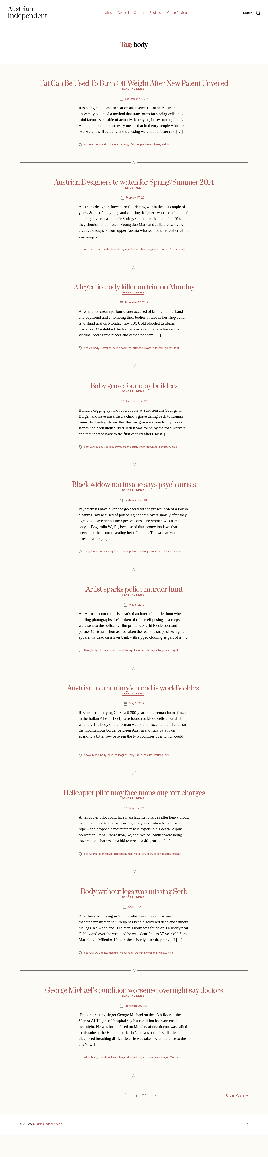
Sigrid (183, 666)
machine (115, 975)
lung (150, 1081)
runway (170, 251)
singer (173, 1081)
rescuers (90, 876)
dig (101, 456)
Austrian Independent (49, 1146)
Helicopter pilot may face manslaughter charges (134, 809)
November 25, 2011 (136, 1030)
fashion (150, 251)
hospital (127, 1081)
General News (134, 90)
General (123, 13)
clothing (105, 666)
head (123, 666)
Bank (87, 666)
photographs (160, 666)
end (121, 561)
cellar (119, 356)
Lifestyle (134, 190)
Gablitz (104, 975)
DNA (94, 975)
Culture (139, 13)
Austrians (90, 251)
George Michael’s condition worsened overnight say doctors (134, 1013)
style (87, 256)
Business (155, 13)
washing (145, 975)
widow (168, 975)
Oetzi (143, 771)
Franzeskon (108, 871)
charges (113, 561)
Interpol (133, 666)
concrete (130, 356)
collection (112, 251)
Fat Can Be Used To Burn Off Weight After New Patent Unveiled (134, 83)
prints (160, 251)
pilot (157, 871)
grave (120, 456)
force (95, 871)
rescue (175, 871)
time (182, 456)
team (153, 146)
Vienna (182, 1081)
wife (177, 975)
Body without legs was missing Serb (134, 913)
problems (161, 1081)
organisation (133, 456)
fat (136, 146)
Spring (181, 251)
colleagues (124, 771)
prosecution (160, 561)
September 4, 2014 (137, 100)
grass (115, 666)
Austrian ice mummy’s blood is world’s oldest (134, 703)
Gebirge (109, 456)
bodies (88, 356)
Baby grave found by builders (134, 393)
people (143, 146)
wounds (164, 771)
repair (134, 975)
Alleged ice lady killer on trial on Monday (134, 293)
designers (126, 251)
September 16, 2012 (136, 510)
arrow (88, 771)
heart (116, 1081)
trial (186, 356)
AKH (87, 1081)
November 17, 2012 (136, 310)
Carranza (107, 356)
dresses (139, 251)
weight (172, 146)
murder (167, 356)
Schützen (171, 456)
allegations (91, 561)
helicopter (124, 871)
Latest (108, 13)
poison (137, 561)
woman (89, 566)
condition (105, 1081)
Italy (136, 771)
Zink (174, 771)
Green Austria (177, 13)
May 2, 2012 (136, 720)
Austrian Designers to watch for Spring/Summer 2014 (134, 183)
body (98, 146)
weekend (157, 975)
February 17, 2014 (136, 200)
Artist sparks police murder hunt (134, 603)
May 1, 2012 (136, 826)
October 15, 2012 (136, 410)
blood (97, 771)
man (128, 561)
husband (143, 356)
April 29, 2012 (136, 930)
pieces (177, 356)
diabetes (116, 146)
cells (106, 146)
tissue (162, 146)
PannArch (149, 456)
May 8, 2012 (136, 620)
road (160, 456)
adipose (89, 146)
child (94, 456)
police (147, 561)
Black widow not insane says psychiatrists (134, 493)
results (153, 771)
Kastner (155, 356)
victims (174, 561)
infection (140, 1081)
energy (127, 146)
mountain (146, 871)
